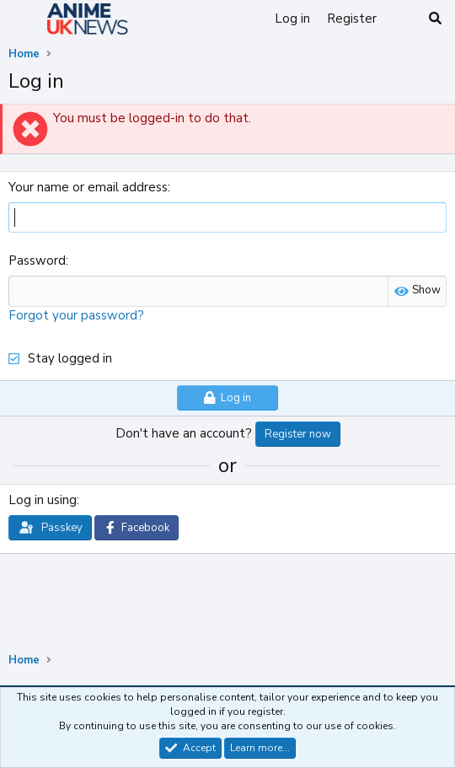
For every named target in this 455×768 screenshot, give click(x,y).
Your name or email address (88, 187)
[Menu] (23, 19)
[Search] (435, 19)
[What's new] (401, 19)
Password (37, 260)
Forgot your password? (76, 315)
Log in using (42, 499)
